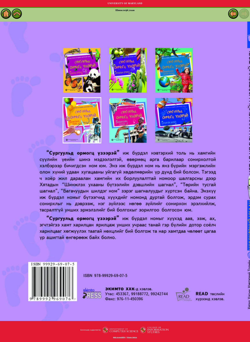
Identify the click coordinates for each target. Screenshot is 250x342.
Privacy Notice (132, 337)
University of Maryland (125, 3)
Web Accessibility (119, 337)
